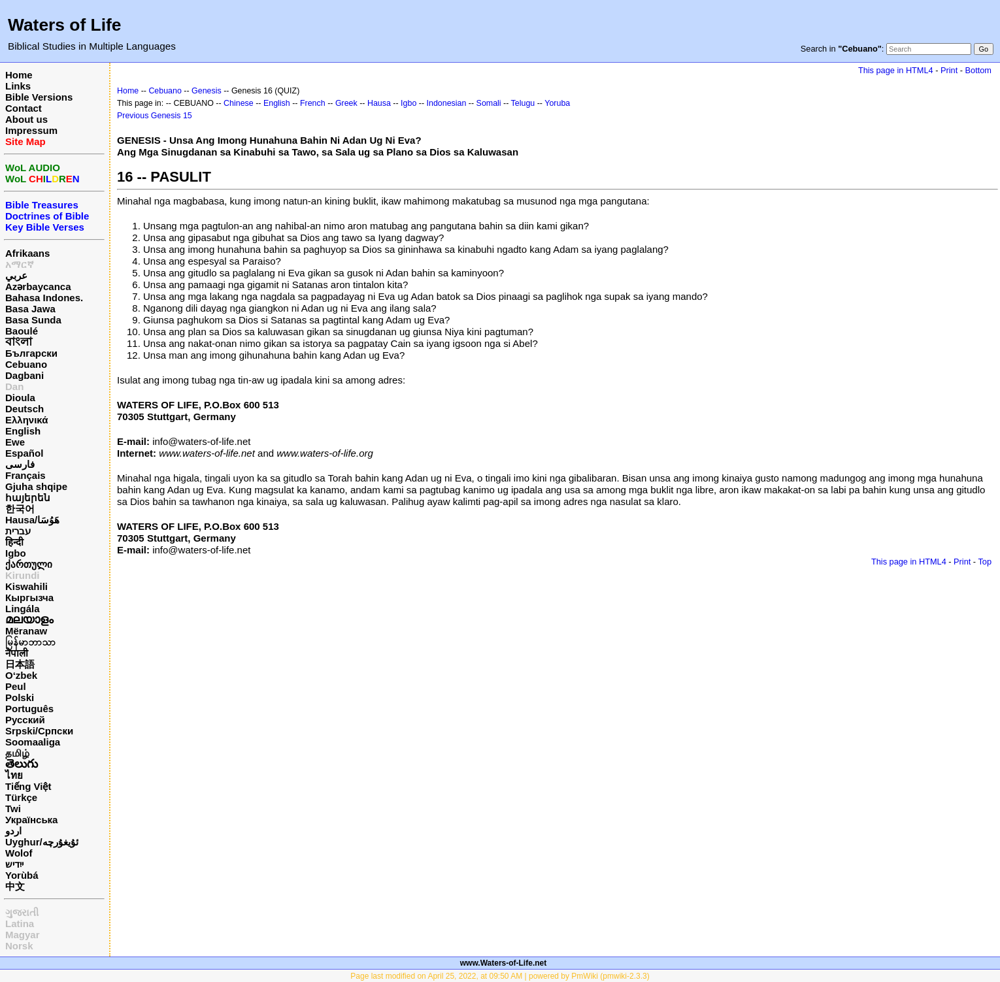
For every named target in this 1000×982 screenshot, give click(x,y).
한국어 (20, 508)
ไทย (14, 775)
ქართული (28, 564)
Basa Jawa (30, 308)
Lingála (22, 608)
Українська (31, 819)
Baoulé (21, 330)
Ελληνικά (26, 419)
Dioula (20, 397)
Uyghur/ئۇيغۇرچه (41, 841)
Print (949, 70)
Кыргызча (29, 597)
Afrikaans (27, 253)
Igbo (15, 553)
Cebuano (26, 364)
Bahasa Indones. (44, 297)
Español (24, 453)
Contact (23, 108)
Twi (13, 808)
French (312, 103)
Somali (488, 103)
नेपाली (16, 653)
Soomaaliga (32, 741)
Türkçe (21, 797)
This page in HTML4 (895, 70)
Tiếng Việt (28, 786)
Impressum (31, 130)
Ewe (15, 442)
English (23, 430)
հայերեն (27, 497)
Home (19, 74)
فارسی (20, 464)
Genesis (207, 90)
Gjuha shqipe (36, 486)
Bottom (978, 70)
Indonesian (447, 103)
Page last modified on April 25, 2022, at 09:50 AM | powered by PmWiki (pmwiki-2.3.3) (499, 976)
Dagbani (24, 375)
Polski (19, 697)
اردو (13, 830)
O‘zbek (21, 675)
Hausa (379, 103)
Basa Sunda (33, 319)
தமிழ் (17, 753)
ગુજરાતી (22, 912)
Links (18, 85)
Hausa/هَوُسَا (32, 519)
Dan (14, 386)
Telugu (523, 103)
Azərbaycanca (38, 286)
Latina (19, 923)
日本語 (20, 664)
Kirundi (22, 575)
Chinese (239, 103)
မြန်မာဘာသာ (30, 641)
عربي (16, 275)
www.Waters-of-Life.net (503, 963)
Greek (346, 103)
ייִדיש (14, 864)
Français (25, 475)
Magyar (22, 934)
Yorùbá (22, 875)
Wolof (18, 853)
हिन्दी (14, 542)
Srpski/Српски (39, 730)
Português (29, 708)
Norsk (19, 945)
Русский (25, 719)
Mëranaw (26, 630)
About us (26, 119)
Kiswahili (26, 586)
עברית (18, 530)
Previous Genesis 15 (154, 115)
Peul (15, 686)
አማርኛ (19, 264)
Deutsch (24, 408)
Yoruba (557, 103)
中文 (15, 886)
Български (31, 353)
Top (985, 561)
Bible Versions (39, 97)
